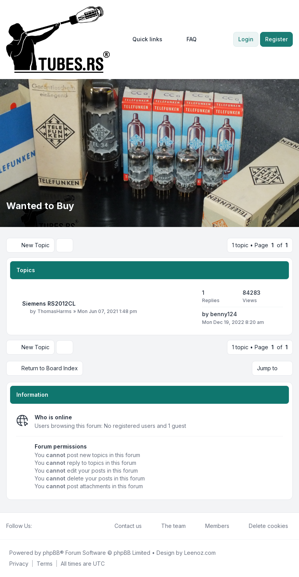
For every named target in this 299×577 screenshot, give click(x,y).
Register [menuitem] (276, 39)
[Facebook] (36, 526)
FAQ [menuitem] (186, 39)
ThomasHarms (54, 311)
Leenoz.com (200, 552)
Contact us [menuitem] (123, 526)
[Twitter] (42, 526)
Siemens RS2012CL (49, 303)
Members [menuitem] (212, 526)
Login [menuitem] (245, 39)
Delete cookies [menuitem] (263, 526)
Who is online (53, 417)
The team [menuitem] (168, 526)
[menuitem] (144, 39)
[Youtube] (49, 526)
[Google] (55, 526)
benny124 (223, 314)
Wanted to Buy (40, 205)
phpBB (51, 552)
